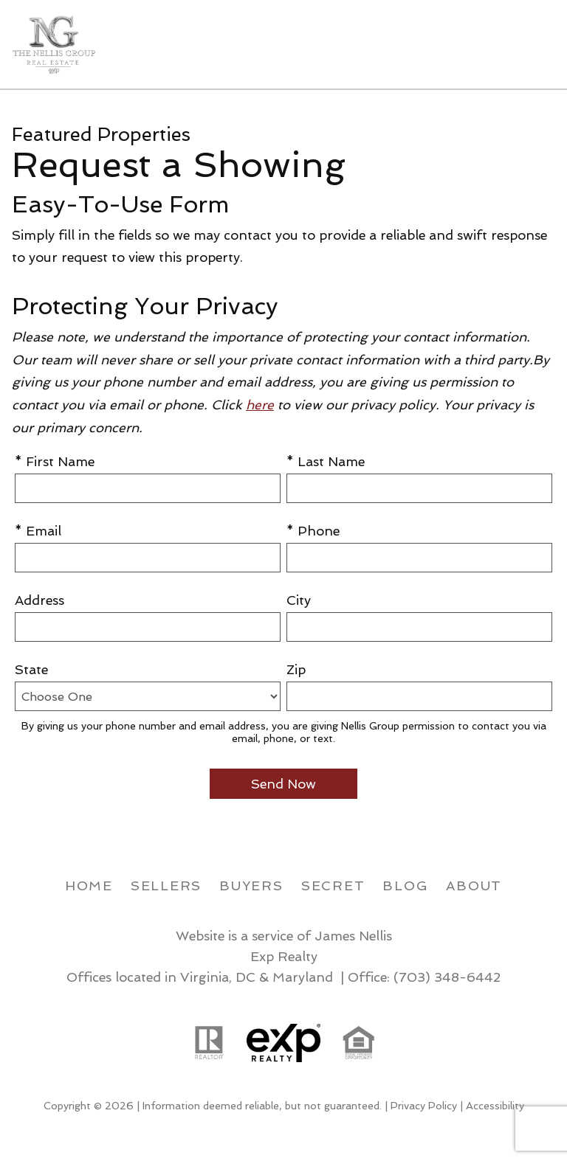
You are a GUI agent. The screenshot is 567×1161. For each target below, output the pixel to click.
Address (39, 600)
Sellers (166, 885)
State (31, 669)
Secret (333, 885)
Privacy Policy (424, 1106)
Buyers (251, 885)
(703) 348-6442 (447, 977)
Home (89, 885)
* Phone (313, 530)
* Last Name (325, 461)
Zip (296, 669)
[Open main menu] (537, 44)
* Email (38, 530)
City (298, 600)
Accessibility (495, 1106)
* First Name (54, 461)
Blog (405, 885)
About (474, 885)
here (260, 404)
